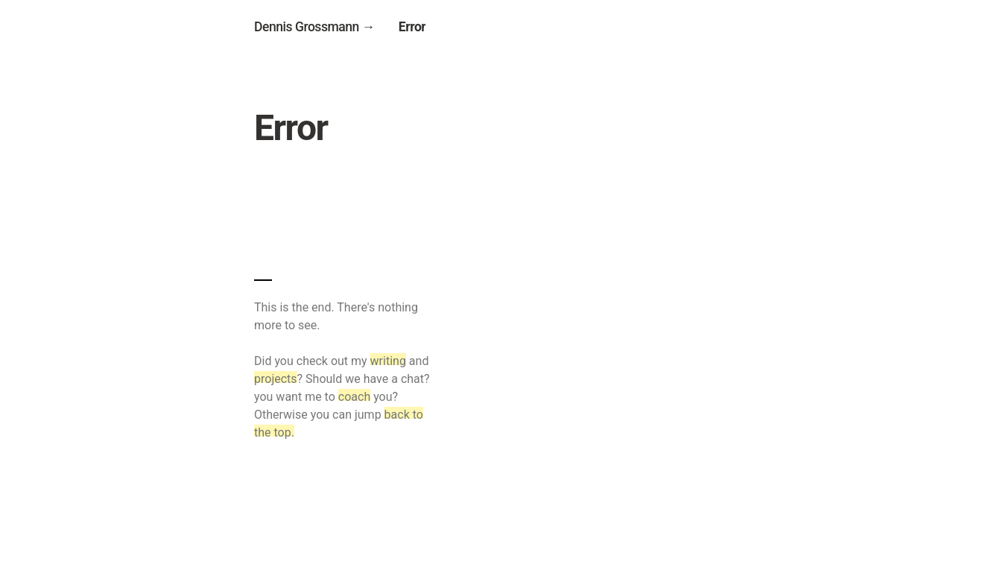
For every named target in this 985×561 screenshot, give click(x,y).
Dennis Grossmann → (314, 26)
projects (275, 379)
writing (388, 361)
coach (354, 397)
